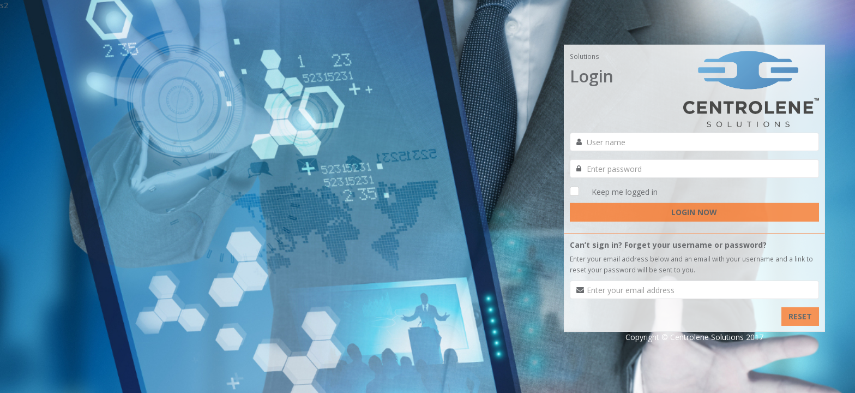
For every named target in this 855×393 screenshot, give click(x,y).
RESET (800, 316)
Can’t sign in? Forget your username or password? (668, 245)
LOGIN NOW (694, 212)
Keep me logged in (625, 192)
